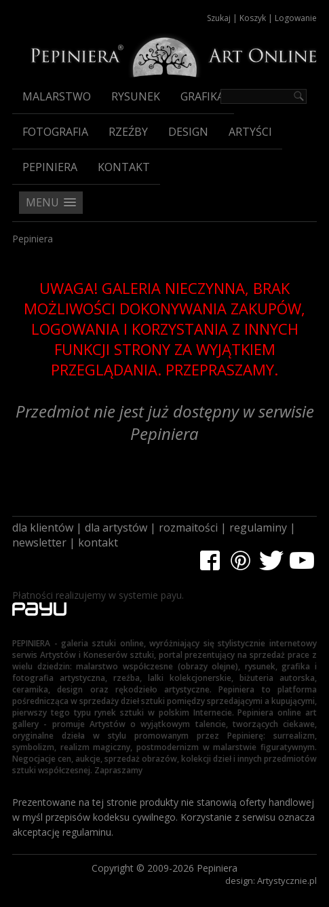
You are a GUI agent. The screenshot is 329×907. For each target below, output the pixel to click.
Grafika (202, 96)
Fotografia (55, 131)
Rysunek (135, 96)
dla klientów (42, 527)
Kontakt (124, 167)
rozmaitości (188, 527)
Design (188, 131)
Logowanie (296, 18)
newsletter (39, 542)
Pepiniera (49, 167)
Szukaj (219, 18)
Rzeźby (128, 131)
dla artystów (116, 527)
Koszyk (252, 18)
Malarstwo (56, 96)
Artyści (250, 131)
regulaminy (258, 527)
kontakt (98, 542)
